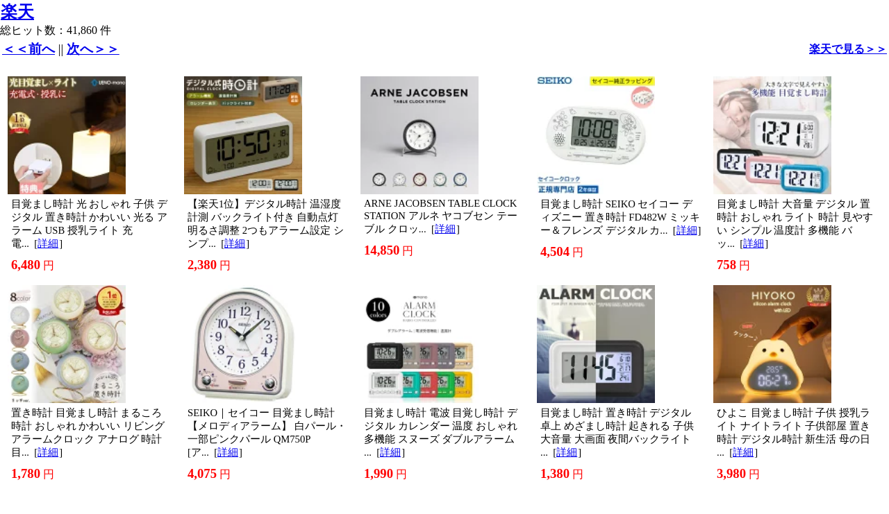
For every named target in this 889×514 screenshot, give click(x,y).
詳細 (48, 243)
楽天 (17, 12)
